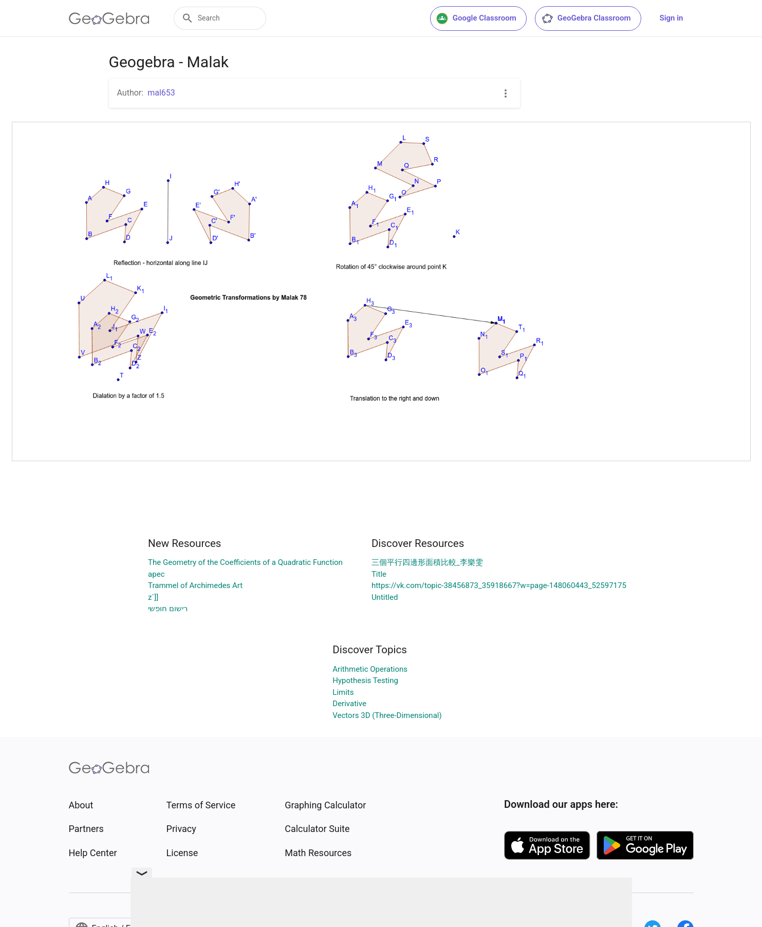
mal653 (161, 93)
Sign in (671, 18)
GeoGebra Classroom (586, 18)
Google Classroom (476, 18)
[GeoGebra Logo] (109, 18)
